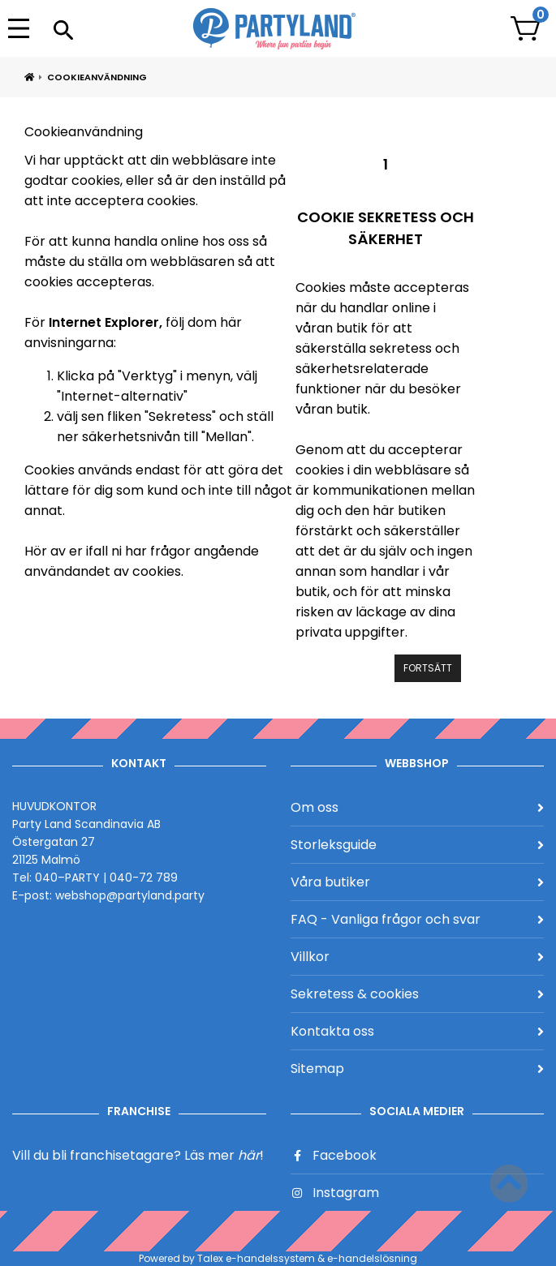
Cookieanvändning (97, 77)
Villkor (418, 956)
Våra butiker (418, 882)
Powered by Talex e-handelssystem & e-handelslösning (278, 1258)
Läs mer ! (224, 1155)
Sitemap (418, 1068)
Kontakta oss (418, 1031)
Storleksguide (418, 844)
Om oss (418, 807)
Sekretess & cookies (418, 994)
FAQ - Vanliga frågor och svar (418, 919)
